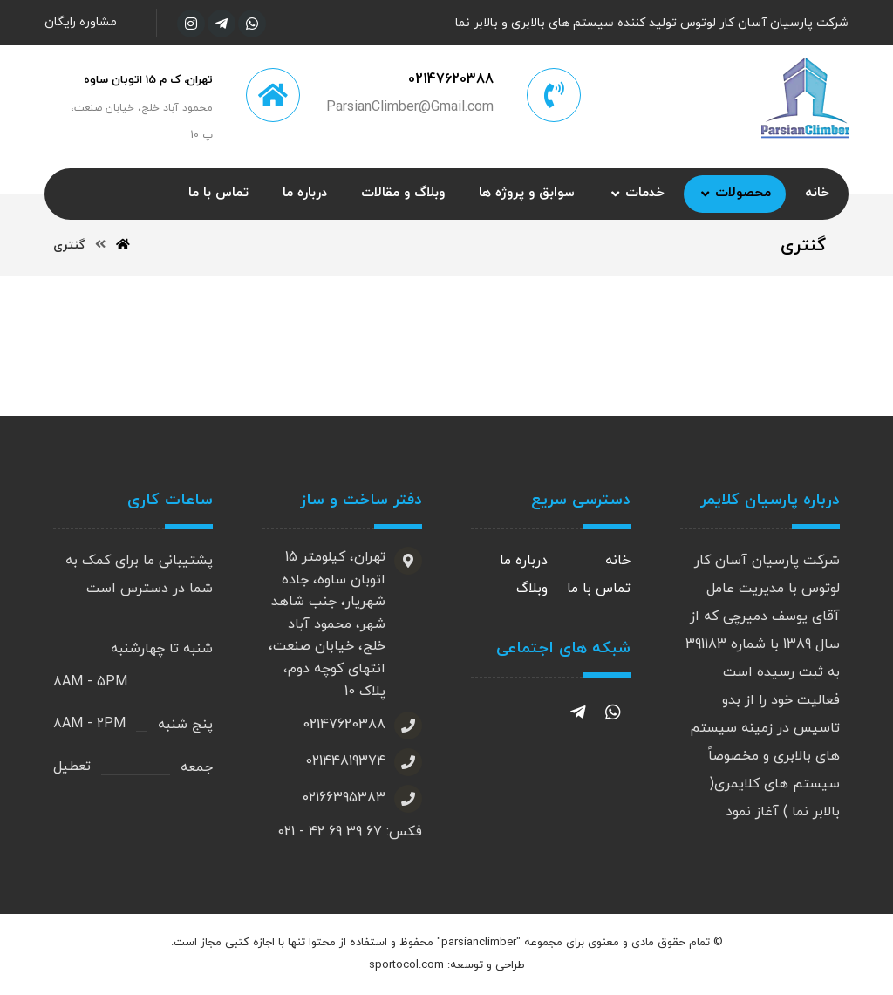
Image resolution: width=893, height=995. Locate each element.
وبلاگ (532, 589)
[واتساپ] (252, 23)
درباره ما (524, 561)
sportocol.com (406, 966)
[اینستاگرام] (191, 23)
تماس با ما (599, 589)
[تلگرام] (221, 23)
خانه (618, 561)
